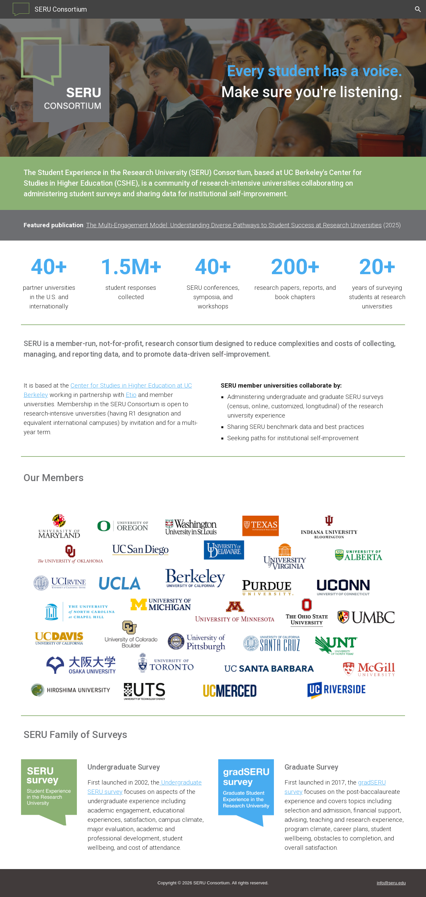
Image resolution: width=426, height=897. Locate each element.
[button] (418, 9)
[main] (262, 71)
